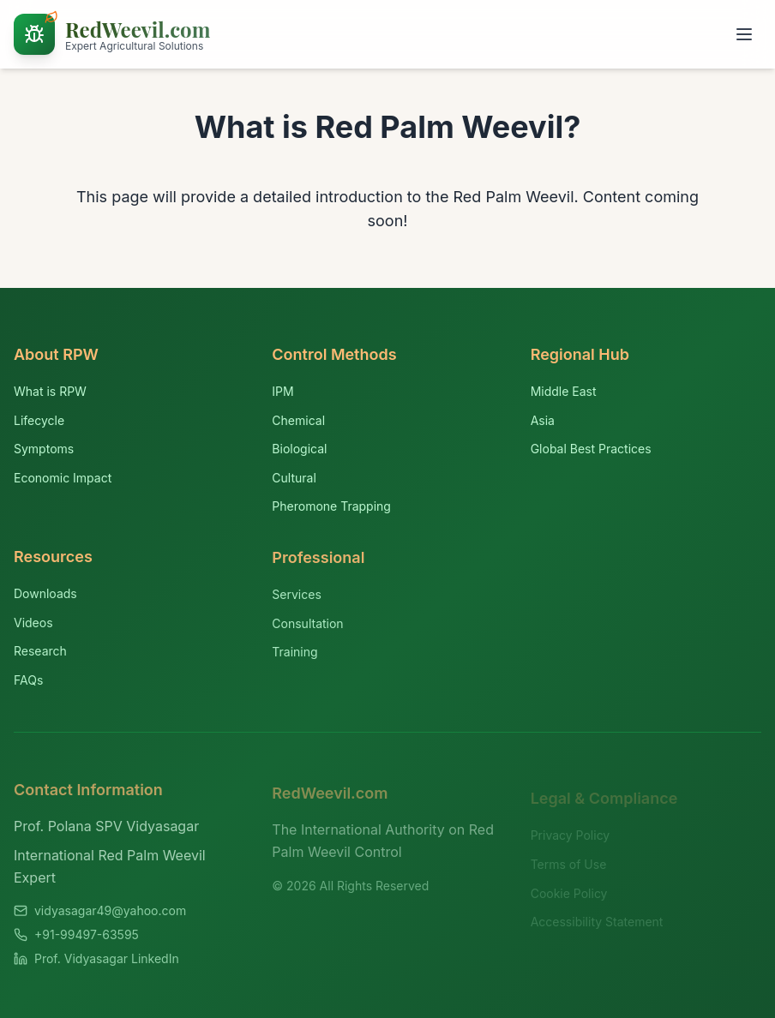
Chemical (298, 420)
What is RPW (50, 391)
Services (296, 597)
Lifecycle (39, 420)
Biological (299, 449)
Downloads (45, 597)
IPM (282, 392)
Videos (33, 625)
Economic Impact (62, 477)
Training (294, 656)
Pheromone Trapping (331, 507)
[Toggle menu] (744, 34)
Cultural (293, 478)
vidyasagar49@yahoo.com (110, 915)
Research (40, 654)
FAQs (28, 682)
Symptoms (44, 448)
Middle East (564, 393)
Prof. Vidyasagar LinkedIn (106, 963)
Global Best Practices (591, 450)
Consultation (307, 627)
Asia (543, 422)
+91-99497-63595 (86, 939)
